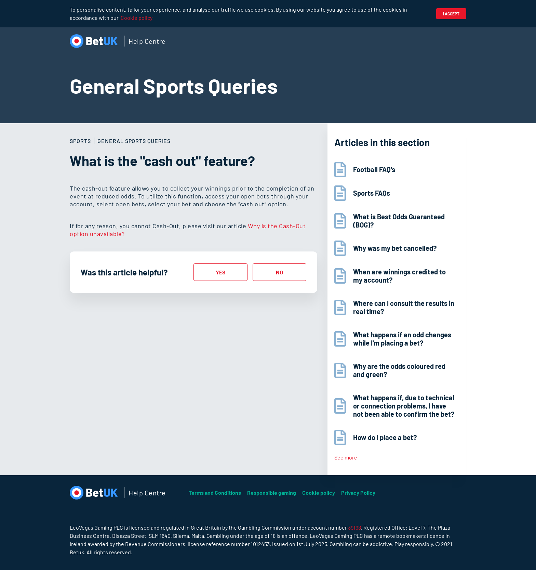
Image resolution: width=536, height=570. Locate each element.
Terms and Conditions (215, 492)
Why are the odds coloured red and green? (399, 370)
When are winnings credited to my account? (399, 276)
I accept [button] (451, 13)
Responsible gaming (271, 492)
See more (345, 457)
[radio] (220, 272)
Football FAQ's (374, 169)
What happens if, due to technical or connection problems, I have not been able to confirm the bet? (403, 405)
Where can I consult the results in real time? (403, 307)
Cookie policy (136, 17)
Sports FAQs (371, 193)
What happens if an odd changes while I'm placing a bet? (402, 339)
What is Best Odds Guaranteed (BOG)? (399, 220)
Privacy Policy (358, 492)
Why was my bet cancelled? (395, 248)
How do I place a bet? (385, 437)
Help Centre (147, 41)
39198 (354, 527)
